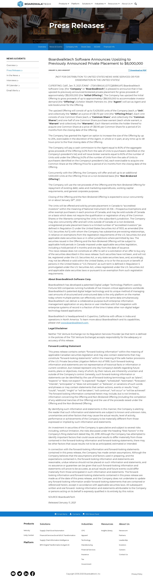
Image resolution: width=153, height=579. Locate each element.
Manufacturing (87, 545)
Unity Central (29, 535)
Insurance (85, 554)
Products (63, 4)
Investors (122, 545)
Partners (122, 535)
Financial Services (88, 550)
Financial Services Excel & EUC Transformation (57, 535)
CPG (83, 530)
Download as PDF (137, 70)
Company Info (72, 47)
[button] (63, 4)
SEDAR (97, 47)
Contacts (76, 514)
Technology (85, 540)
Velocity (27, 530)
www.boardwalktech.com (74, 323)
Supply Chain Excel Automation (52, 530)
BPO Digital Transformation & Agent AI (54, 545)
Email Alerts (12, 90)
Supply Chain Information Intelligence (54, 540)
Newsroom (123, 530)
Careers (122, 550)
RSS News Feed (92, 514)
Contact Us (123, 554)
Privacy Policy (137, 574)
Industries (99, 4)
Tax (82, 559)
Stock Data (85, 47)
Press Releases (14, 70)
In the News (12, 75)
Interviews (11, 80)
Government (86, 564)
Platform (75, 4)
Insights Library (106, 530)
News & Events (55, 47)
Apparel (84, 535)
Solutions (86, 4)
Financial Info (109, 47)
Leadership (123, 540)
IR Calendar (12, 85)
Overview (42, 47)
